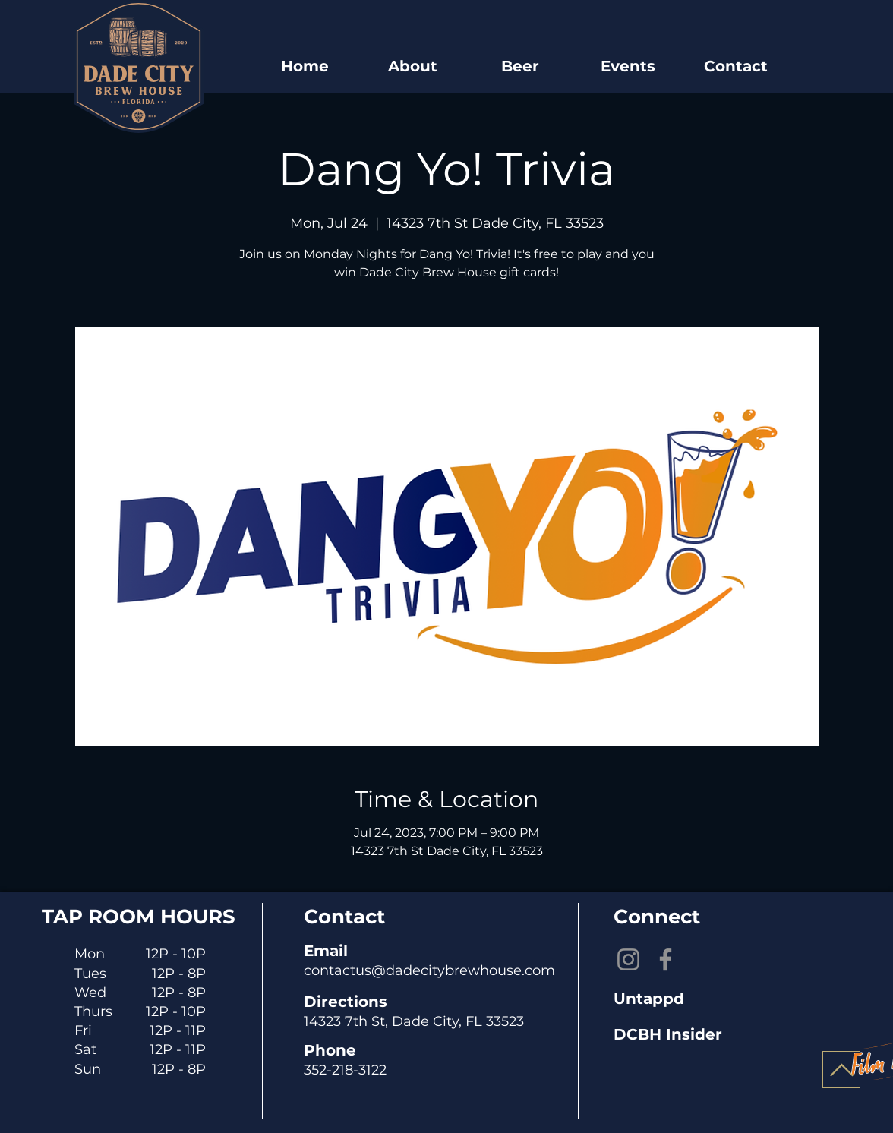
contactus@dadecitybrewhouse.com (429, 970)
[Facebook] (665, 959)
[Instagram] (628, 959)
